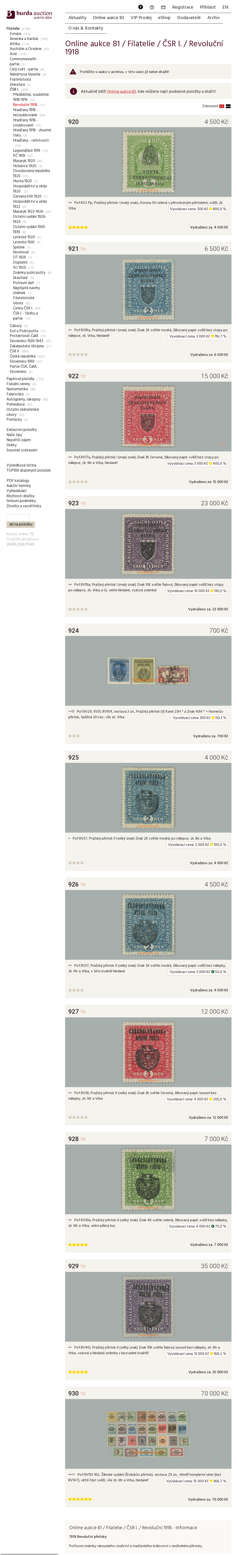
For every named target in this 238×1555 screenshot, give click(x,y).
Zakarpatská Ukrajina (27, 346)
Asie (13, 54)
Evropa (15, 34)
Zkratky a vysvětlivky (24, 506)
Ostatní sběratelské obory (23, 412)
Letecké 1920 (24, 237)
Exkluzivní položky (22, 430)
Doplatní (20, 262)
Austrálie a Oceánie (26, 49)
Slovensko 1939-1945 (26, 341)
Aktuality (77, 18)
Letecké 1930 (23, 242)
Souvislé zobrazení (22, 450)
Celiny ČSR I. (23, 308)
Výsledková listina (21, 465)
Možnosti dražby (20, 496)
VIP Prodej (141, 18)
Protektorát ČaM (24, 336)
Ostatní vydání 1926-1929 (29, 219)
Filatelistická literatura (20, 82)
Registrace (182, 7)
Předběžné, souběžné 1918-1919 (31, 97)
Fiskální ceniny (18, 384)
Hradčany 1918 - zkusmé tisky (32, 133)
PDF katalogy (18, 481)
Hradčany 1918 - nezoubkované (25, 112)
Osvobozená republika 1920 (31, 173)
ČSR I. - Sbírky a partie (25, 316)
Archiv (213, 18)
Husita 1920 (22, 181)
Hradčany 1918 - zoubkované (25, 123)
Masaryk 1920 (24, 161)
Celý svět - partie (24, 69)
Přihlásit (208, 7)
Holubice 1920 (24, 166)
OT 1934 (19, 257)
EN (225, 7)
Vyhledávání (16, 491)
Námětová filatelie (25, 74)
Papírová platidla (20, 379)
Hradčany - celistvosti (31, 140)
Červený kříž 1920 (27, 196)
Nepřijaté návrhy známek (26, 290)
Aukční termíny (19, 486)
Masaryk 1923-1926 (28, 211)
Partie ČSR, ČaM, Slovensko (23, 369)
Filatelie (13, 29)
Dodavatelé (189, 18)
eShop (164, 18)
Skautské (20, 278)
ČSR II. (15, 351)
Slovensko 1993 (22, 361)
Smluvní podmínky (21, 501)
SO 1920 (19, 268)
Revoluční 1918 (25, 105)
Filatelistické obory (23, 300)
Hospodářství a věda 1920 (30, 189)
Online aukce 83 (108, 18)
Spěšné (19, 247)
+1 (223, 189)
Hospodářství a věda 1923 (30, 204)
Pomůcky (14, 420)
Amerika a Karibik (24, 39)
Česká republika (23, 356)
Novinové (21, 252)
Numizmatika (17, 389)
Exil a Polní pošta (24, 331)
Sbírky (12, 445)
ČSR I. (14, 89)
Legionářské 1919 (26, 151)
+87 (221, 444)
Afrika (15, 44)
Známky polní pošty (29, 273)
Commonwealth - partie (24, 61)
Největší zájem (19, 440)
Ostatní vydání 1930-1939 (29, 229)
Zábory (16, 326)
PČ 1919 (19, 156)
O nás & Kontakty (85, 28)
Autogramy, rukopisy (23, 399)
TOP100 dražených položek (29, 470)
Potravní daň (23, 283)
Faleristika (15, 394)
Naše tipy (14, 435)
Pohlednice (16, 404)
